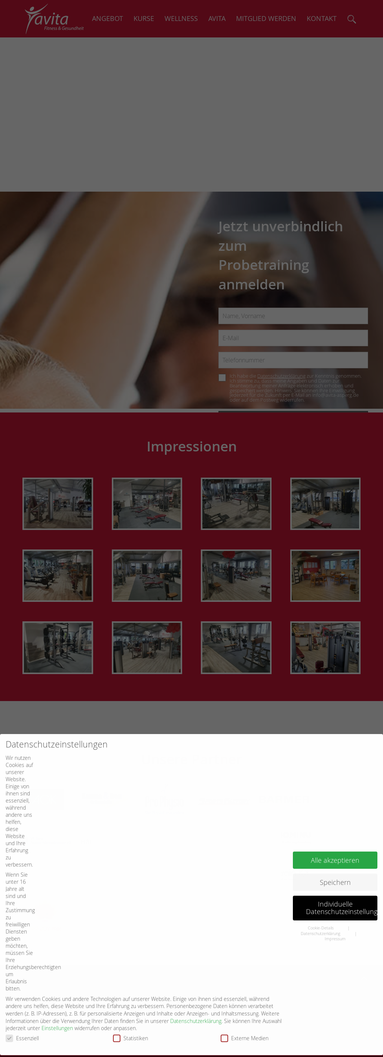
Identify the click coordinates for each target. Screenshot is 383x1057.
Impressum (335, 916)
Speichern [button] (335, 860)
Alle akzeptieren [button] (335, 838)
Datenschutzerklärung (195, 998)
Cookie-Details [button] (321, 905)
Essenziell (25, 1015)
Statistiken (133, 1015)
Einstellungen (57, 1005)
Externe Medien (247, 1015)
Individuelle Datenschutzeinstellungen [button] (341, 886)
